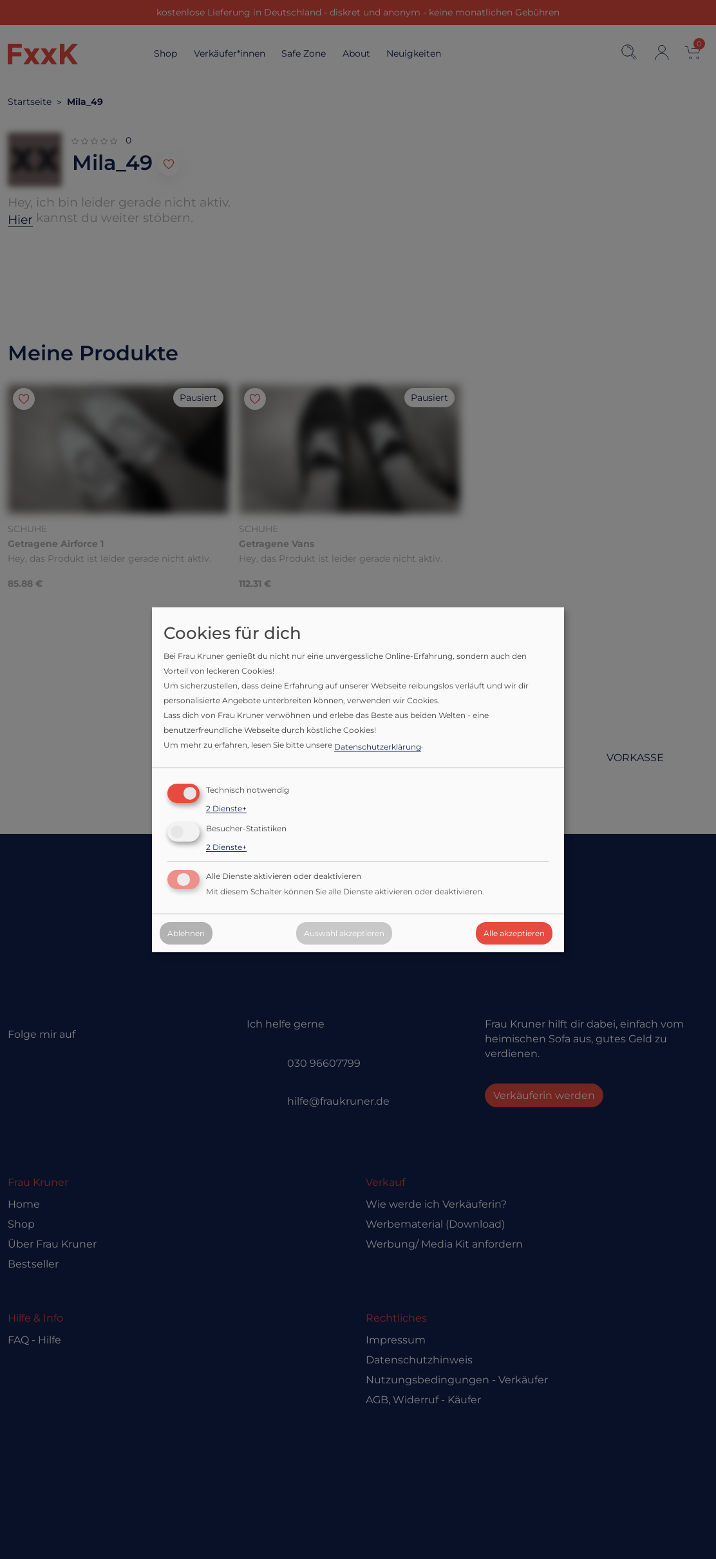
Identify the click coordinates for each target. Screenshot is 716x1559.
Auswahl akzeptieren (344, 933)
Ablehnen (186, 933)
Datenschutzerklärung (377, 747)
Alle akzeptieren (514, 933)
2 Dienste (226, 808)
